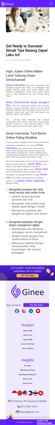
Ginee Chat (41, 169)
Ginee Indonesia (15, 85)
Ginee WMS (35, 163)
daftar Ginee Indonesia (31, 180)
